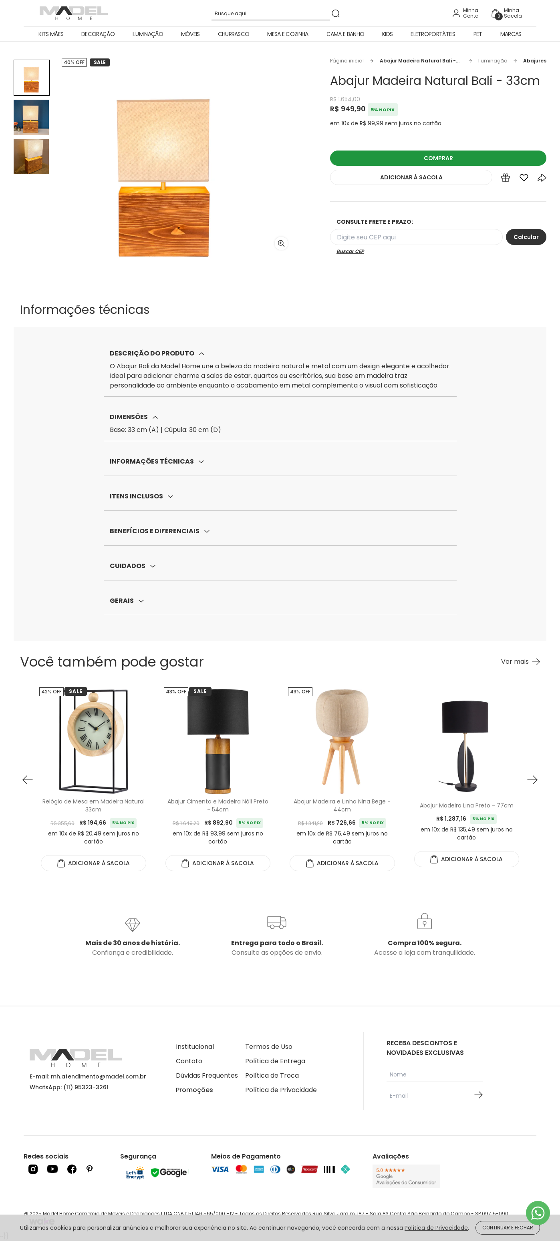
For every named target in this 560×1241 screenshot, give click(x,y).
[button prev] (27, 780)
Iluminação (148, 34)
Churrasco (234, 34)
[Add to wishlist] (524, 179)
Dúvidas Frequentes (207, 1075)
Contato (189, 1061)
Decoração (98, 34)
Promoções (194, 1089)
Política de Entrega (275, 1061)
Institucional (195, 1046)
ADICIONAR (411, 177)
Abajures (534, 61)
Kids (387, 34)
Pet (477, 34)
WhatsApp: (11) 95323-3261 (69, 1087)
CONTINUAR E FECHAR (507, 1227)
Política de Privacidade (281, 1089)
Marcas (511, 34)
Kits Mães (50, 34)
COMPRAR (438, 158)
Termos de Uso (268, 1046)
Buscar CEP (350, 251)
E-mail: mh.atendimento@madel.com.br (88, 1076)
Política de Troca (272, 1075)
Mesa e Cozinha (287, 34)
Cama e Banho (345, 34)
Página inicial (347, 61)
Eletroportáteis (433, 34)
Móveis (190, 34)
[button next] (532, 780)
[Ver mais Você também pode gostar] (520, 662)
